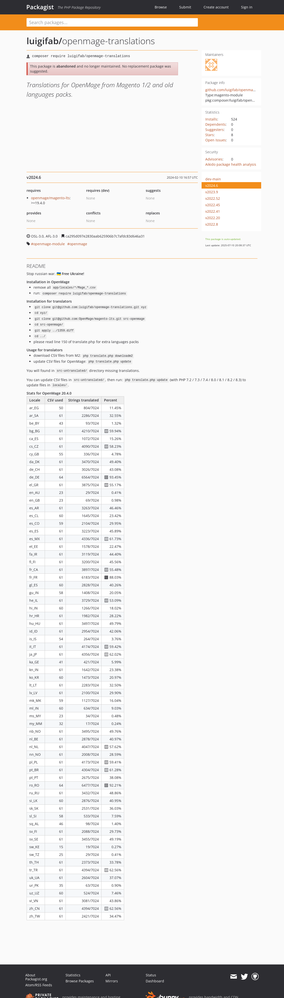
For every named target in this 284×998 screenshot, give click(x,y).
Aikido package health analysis (230, 164)
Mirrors (112, 981)
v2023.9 (211, 192)
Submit (185, 7)
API (108, 975)
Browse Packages (80, 981)
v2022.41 (212, 211)
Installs (211, 119)
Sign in (246, 7)
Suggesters (214, 129)
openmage (78, 243)
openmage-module (49, 243)
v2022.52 (212, 198)
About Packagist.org (36, 977)
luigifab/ (44, 41)
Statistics (73, 975)
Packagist (40, 7)
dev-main (213, 179)
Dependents (215, 124)
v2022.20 (212, 217)
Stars (209, 134)
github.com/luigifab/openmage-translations (241, 89)
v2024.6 (211, 185)
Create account (216, 7)
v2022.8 (211, 224)
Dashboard (155, 981)
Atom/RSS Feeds (38, 985)
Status (151, 975)
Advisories (213, 159)
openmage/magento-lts (50, 198)
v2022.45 (212, 204)
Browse (161, 7)
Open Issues (215, 140)
